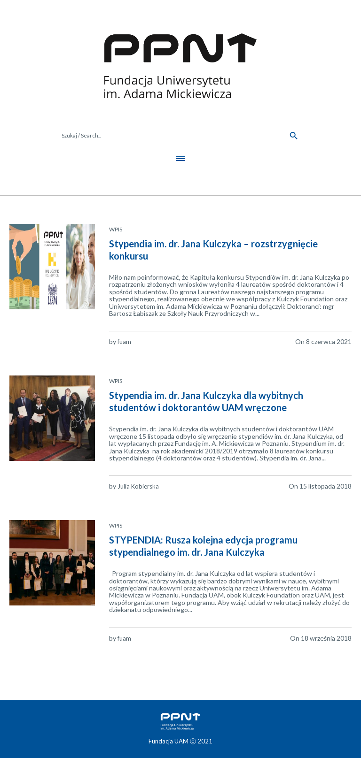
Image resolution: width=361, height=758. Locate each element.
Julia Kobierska (138, 486)
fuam (124, 341)
